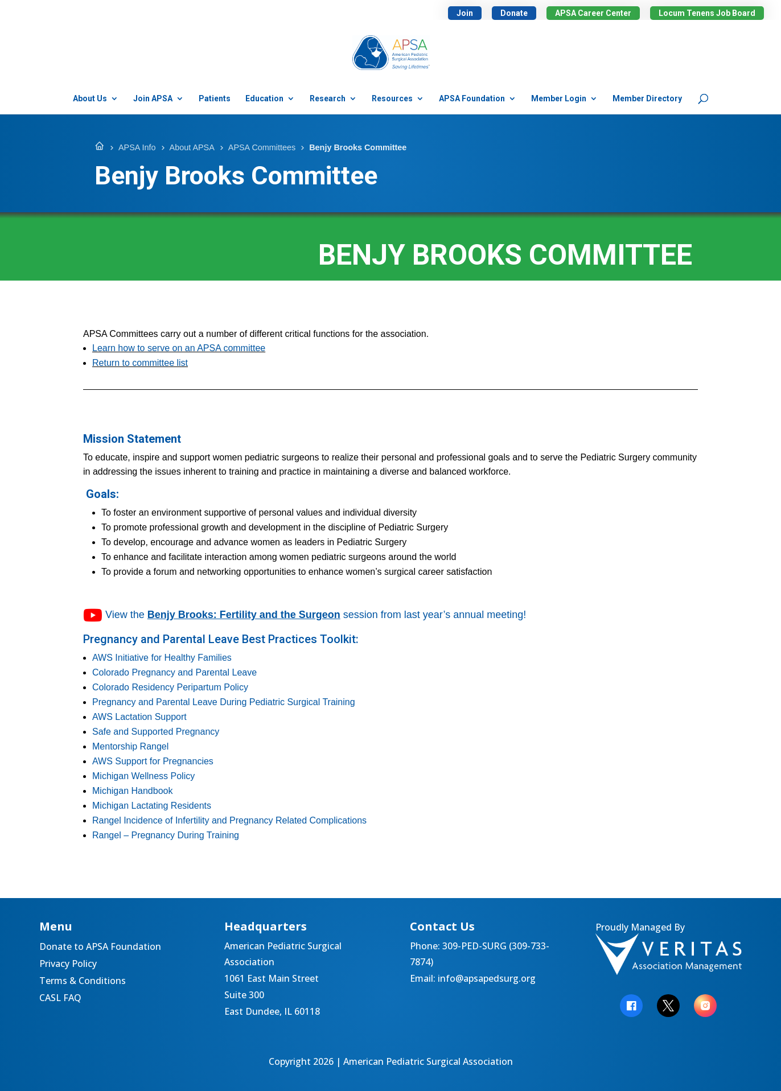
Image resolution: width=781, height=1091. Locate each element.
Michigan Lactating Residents (151, 805)
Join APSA (152, 98)
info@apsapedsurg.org (487, 978)
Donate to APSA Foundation (100, 947)
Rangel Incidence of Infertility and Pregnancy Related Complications (229, 820)
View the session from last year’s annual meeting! (304, 614)
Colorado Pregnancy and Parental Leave (174, 672)
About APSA (192, 147)
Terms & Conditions (82, 982)
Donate (514, 13)
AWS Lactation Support (139, 717)
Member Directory (647, 98)
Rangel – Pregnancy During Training (165, 835)
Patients (215, 98)
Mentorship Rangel (130, 746)
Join (465, 13)
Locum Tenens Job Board (707, 13)
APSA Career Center (593, 13)
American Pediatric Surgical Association (428, 1061)
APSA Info (137, 147)
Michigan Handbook (132, 791)
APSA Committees (261, 147)
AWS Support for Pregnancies (152, 761)
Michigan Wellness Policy (143, 776)
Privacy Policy (68, 965)
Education (264, 98)
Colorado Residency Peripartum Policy (170, 687)
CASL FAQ (60, 999)
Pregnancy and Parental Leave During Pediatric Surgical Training (223, 702)
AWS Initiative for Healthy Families (162, 657)
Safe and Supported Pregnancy (155, 731)
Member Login (558, 98)
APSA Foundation (472, 98)
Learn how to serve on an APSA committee (178, 348)
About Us (90, 98)
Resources (392, 98)
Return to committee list (140, 363)
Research (328, 98)
